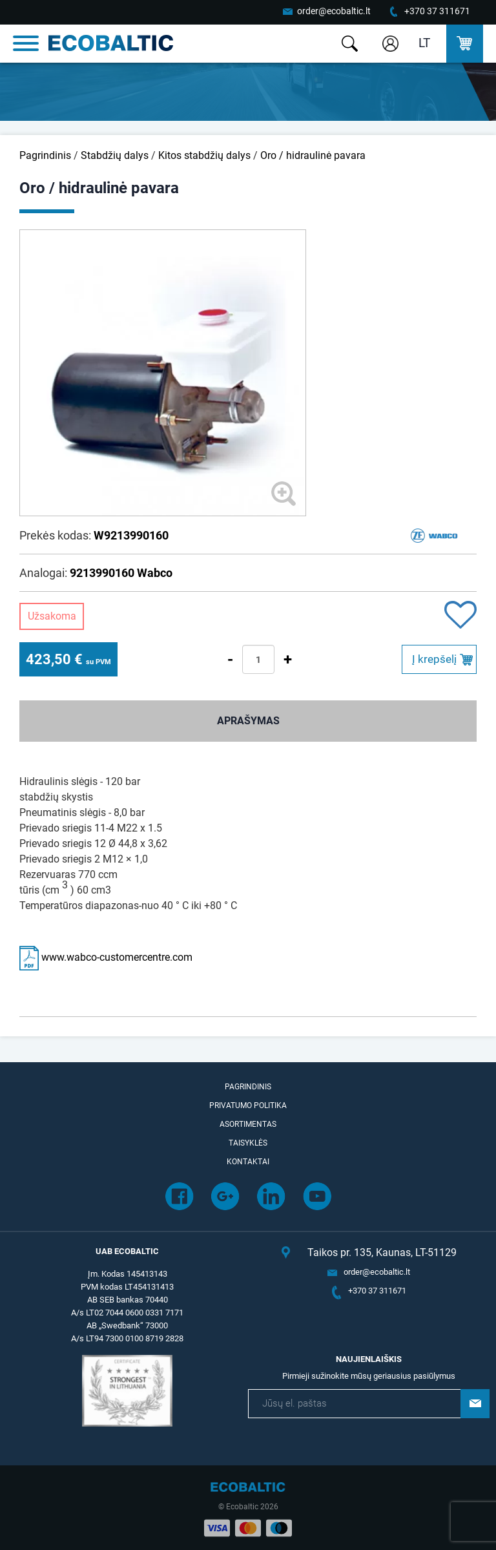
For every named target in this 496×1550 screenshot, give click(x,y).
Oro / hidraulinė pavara (313, 155)
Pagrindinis (45, 155)
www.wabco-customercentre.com (105, 957)
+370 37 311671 (437, 11)
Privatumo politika (248, 1105)
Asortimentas (248, 1124)
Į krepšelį (434, 659)
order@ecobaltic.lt (334, 11)
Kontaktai (248, 1161)
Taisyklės (248, 1142)
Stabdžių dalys (115, 155)
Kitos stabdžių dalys (204, 155)
